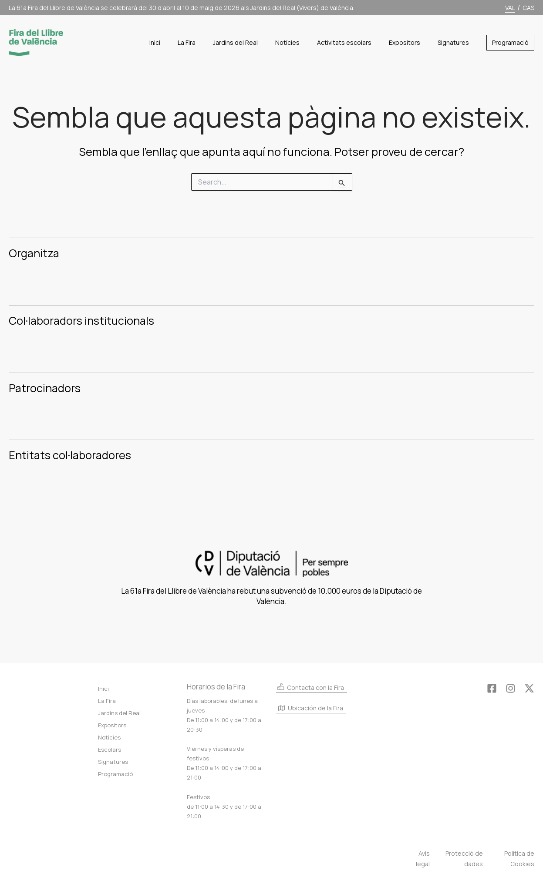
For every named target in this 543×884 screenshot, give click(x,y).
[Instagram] (511, 688)
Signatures (113, 762)
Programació (115, 774)
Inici (103, 688)
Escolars (109, 749)
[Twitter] (529, 688)
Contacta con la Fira (310, 687)
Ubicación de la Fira (310, 709)
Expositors (112, 725)
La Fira (107, 701)
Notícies (109, 737)
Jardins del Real (119, 713)
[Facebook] (492, 688)
